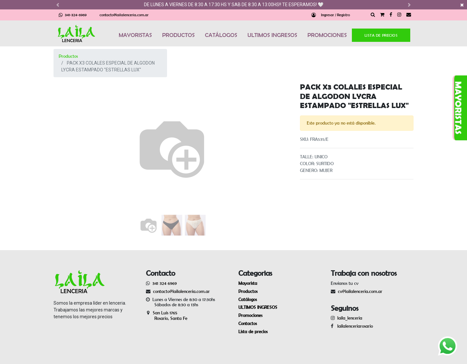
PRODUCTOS (178, 35)
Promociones (250, 315)
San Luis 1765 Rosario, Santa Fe (166, 315)
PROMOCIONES (327, 35)
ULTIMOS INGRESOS (272, 35)
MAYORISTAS (135, 35)
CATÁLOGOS (221, 35)
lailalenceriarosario (354, 326)
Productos (68, 56)
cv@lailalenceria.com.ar (360, 291)
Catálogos (247, 299)
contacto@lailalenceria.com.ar (124, 15)
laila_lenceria (349, 318)
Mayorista (247, 283)
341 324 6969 (164, 283)
